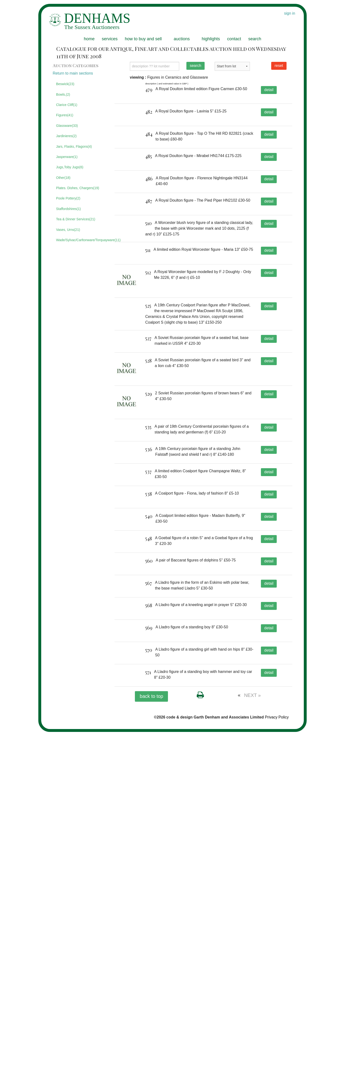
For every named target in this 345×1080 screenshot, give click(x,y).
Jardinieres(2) (66, 136)
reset (279, 66)
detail (268, 90)
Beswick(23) (65, 84)
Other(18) (63, 178)
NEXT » (252, 1043)
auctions (182, 38)
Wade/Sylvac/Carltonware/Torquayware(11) (81, 240)
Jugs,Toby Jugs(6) (69, 167)
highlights (211, 38)
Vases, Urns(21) (68, 230)
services (110, 38)
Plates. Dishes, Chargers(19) (77, 188)
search (254, 38)
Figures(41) (64, 115)
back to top (151, 1044)
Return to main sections (73, 73)
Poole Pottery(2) (68, 198)
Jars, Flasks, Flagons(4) (74, 146)
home (89, 38)
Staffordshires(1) (68, 209)
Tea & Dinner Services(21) (75, 219)
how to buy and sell (143, 38)
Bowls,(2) (63, 94)
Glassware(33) (67, 126)
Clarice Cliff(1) (66, 105)
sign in (289, 13)
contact (234, 38)
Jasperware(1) (66, 157)
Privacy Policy (277, 1065)
